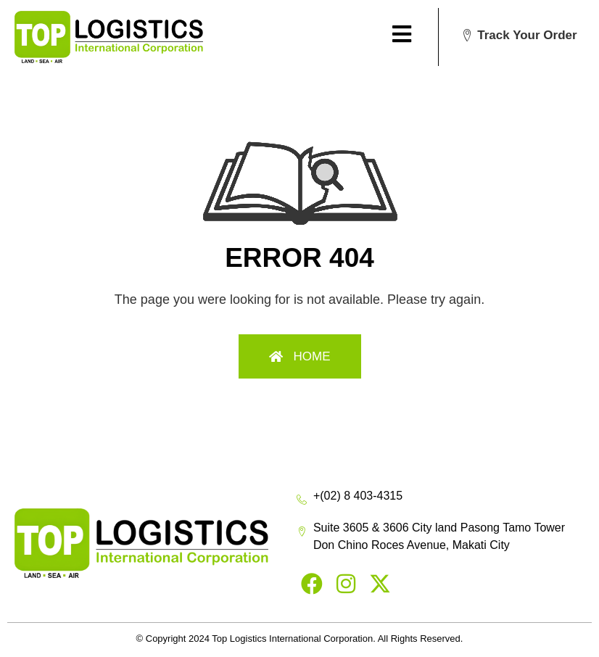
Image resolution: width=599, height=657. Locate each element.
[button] (519, 35)
